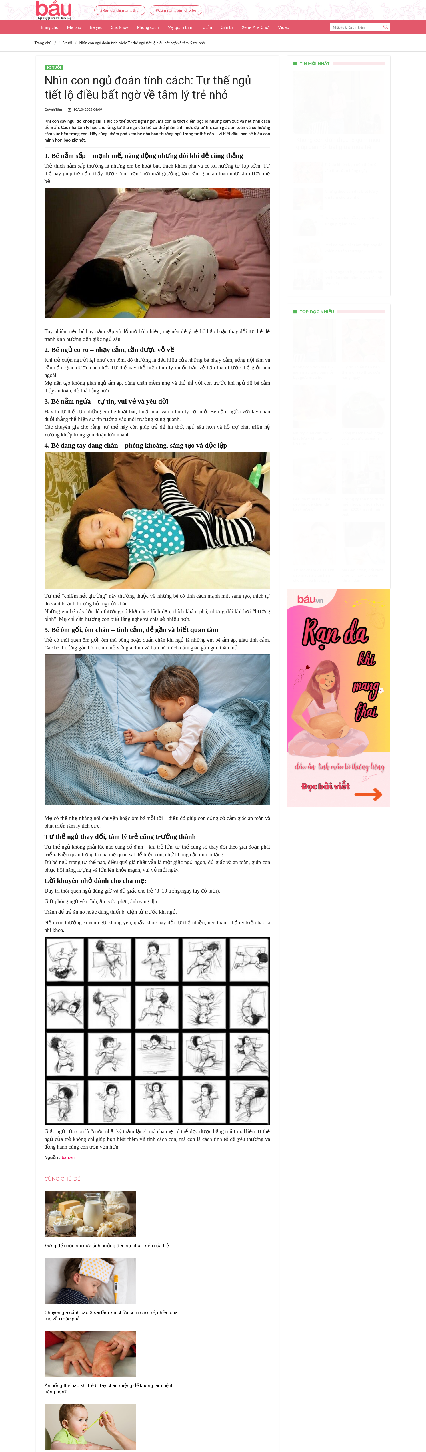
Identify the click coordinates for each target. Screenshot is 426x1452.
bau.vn (68, 1157)
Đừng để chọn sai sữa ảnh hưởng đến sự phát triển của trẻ (80, 1249)
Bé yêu (96, 27)
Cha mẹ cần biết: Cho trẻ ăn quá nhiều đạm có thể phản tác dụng (155, 1330)
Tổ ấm (206, 27)
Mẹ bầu (74, 27)
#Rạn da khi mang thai (120, 10)
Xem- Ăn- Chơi (255, 27)
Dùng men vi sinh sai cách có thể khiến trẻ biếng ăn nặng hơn (79, 1330)
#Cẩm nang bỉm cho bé (176, 10)
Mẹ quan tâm (179, 27)
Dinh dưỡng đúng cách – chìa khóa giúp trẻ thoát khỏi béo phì (232, 1330)
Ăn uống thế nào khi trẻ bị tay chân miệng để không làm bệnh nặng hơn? (232, 1252)
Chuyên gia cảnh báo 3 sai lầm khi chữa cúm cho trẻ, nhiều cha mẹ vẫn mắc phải (155, 1252)
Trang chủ (49, 27)
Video (283, 27)
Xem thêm (157, 1354)
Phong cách (148, 27)
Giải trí (227, 27)
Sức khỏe (120, 27)
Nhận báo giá (265, 1431)
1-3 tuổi (54, 67)
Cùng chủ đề (63, 1179)
